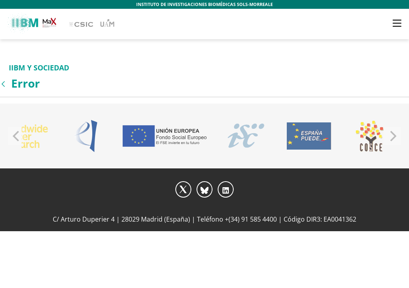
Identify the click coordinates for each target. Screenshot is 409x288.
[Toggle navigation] (397, 23)
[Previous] (17, 136)
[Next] (392, 136)
